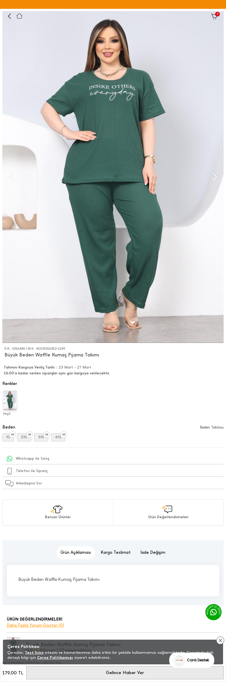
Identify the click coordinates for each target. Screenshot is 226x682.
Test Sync (34, 652)
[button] (214, 177)
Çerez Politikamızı (55, 657)
